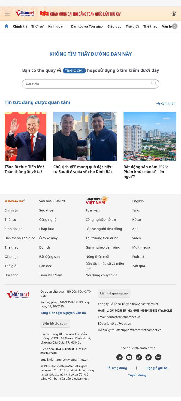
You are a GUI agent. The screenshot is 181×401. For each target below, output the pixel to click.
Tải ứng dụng (117, 368)
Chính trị (20, 26)
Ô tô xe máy (48, 238)
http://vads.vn (120, 323)
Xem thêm (166, 104)
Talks (136, 210)
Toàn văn (93, 210)
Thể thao (150, 26)
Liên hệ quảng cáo (114, 293)
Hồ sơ (136, 219)
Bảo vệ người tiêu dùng (104, 229)
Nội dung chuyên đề (101, 275)
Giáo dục (114, 26)
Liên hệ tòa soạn (55, 323)
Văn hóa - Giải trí (52, 201)
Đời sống (11, 275)
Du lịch (44, 247)
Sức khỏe (46, 210)
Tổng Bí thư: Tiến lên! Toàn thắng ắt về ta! (24, 169)
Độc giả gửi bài (157, 368)
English (138, 201)
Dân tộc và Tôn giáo (87, 26)
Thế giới (132, 26)
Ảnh (135, 229)
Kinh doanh (57, 26)
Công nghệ (47, 219)
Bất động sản (49, 256)
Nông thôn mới (97, 256)
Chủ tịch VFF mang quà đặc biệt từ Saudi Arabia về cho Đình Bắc (82, 169)
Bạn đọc (45, 266)
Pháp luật (46, 229)
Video (136, 238)
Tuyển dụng (137, 375)
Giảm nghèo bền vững (103, 247)
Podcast (138, 256)
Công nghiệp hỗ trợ (101, 219)
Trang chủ (74, 70)
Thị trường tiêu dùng (102, 238)
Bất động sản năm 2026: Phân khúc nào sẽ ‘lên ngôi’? (146, 171)
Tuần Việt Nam (50, 275)
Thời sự (37, 26)
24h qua (138, 266)
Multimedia (141, 247)
